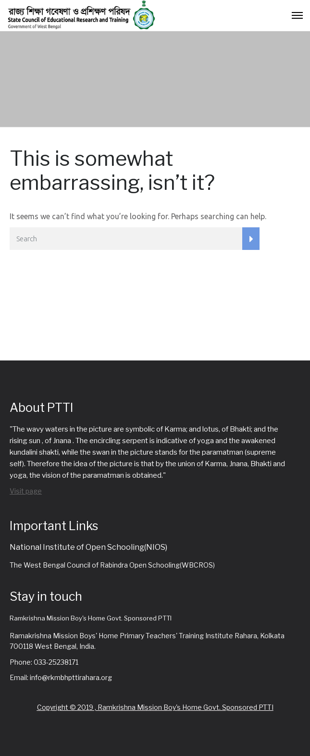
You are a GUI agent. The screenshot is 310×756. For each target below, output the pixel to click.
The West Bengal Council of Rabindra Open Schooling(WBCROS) (112, 565)
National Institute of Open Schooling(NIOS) (88, 547)
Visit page (26, 491)
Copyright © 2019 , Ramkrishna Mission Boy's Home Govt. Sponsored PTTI (155, 707)
